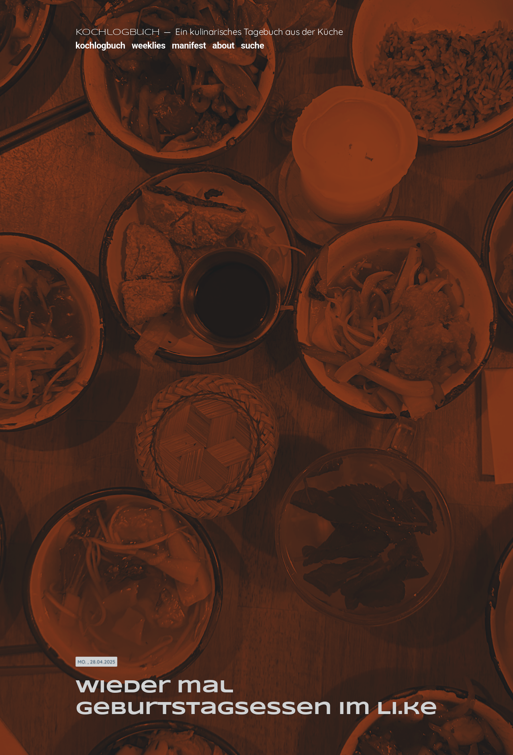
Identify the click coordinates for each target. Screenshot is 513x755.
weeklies (149, 45)
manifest (189, 45)
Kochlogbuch (118, 32)
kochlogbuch (100, 45)
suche (252, 45)
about (224, 45)
